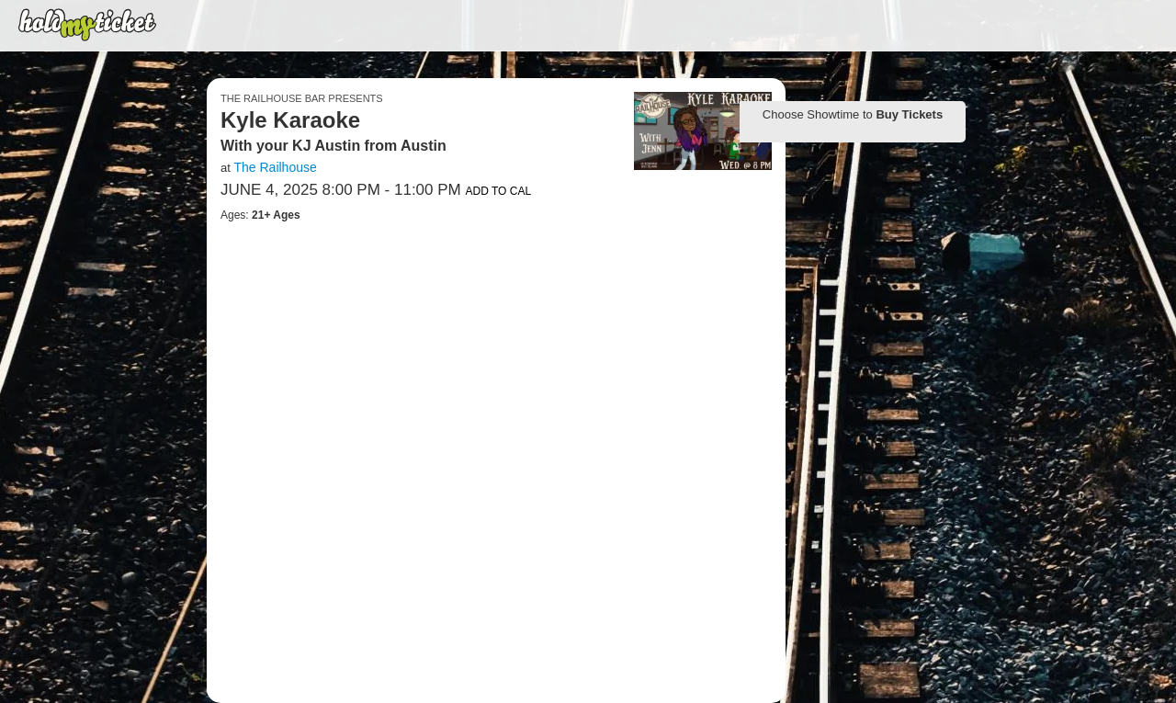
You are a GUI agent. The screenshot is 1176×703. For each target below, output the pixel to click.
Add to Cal (498, 191)
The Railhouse (274, 167)
